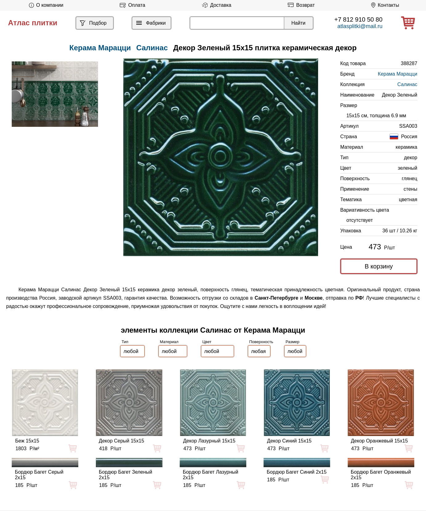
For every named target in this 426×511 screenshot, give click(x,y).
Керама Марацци (397, 74)
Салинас (152, 48)
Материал (169, 341)
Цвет (207, 341)
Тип (125, 341)
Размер (293, 341)
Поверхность (261, 341)
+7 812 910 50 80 (358, 19)
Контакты (384, 5)
